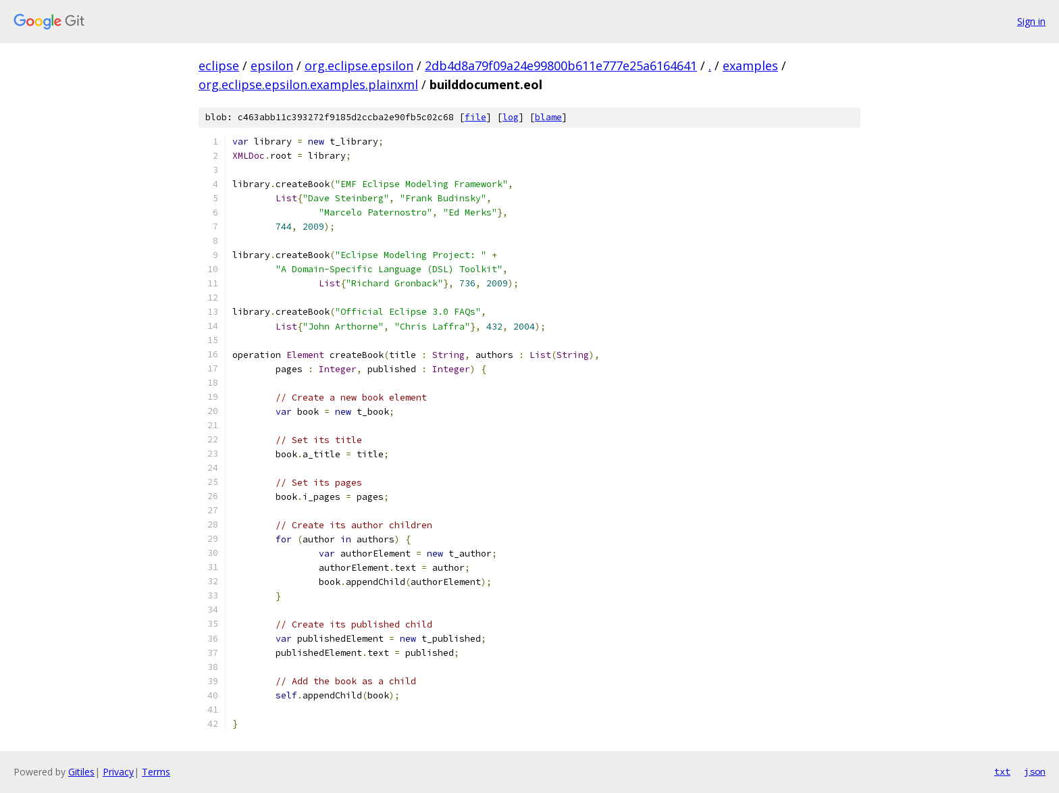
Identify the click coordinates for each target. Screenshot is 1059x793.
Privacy (118, 771)
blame (548, 117)
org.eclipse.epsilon (359, 65)
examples (750, 65)
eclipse (219, 65)
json (1034, 771)
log (510, 117)
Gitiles (81, 771)
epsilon (272, 65)
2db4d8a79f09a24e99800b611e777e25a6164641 (561, 65)
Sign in (1031, 21)
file (475, 117)
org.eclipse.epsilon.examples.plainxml (308, 84)
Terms (156, 771)
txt (1002, 771)
